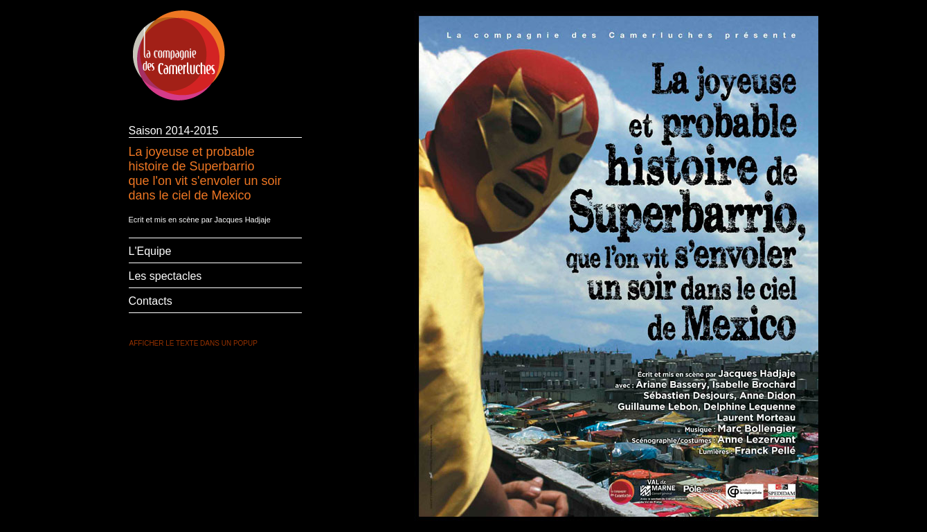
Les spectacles (165, 276)
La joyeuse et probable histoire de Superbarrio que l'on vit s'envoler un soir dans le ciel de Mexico (205, 172)
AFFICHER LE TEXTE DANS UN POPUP (193, 343)
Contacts (150, 301)
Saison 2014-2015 (174, 130)
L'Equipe (150, 251)
